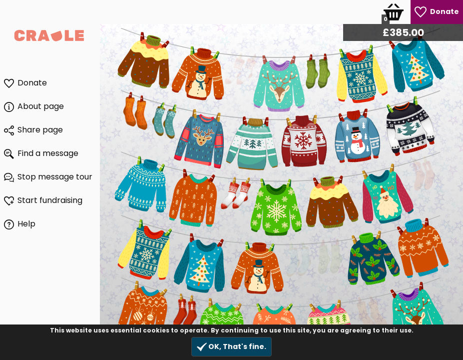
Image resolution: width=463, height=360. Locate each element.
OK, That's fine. (231, 347)
